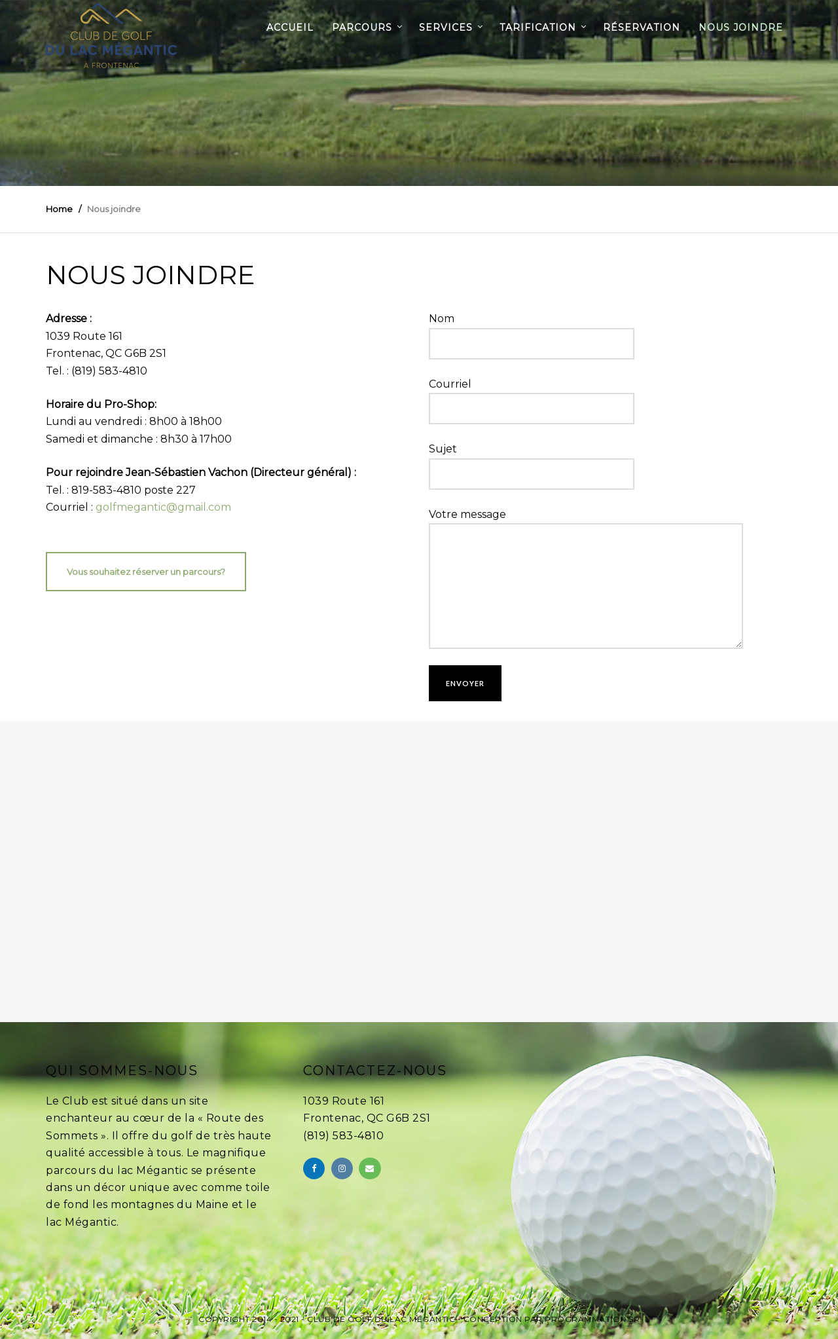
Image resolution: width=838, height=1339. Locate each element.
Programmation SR (592, 1319)
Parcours (362, 27)
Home (59, 209)
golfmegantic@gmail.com (163, 507)
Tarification (538, 27)
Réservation (641, 27)
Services (446, 27)
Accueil (290, 27)
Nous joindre (741, 27)
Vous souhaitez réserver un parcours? (146, 571)
